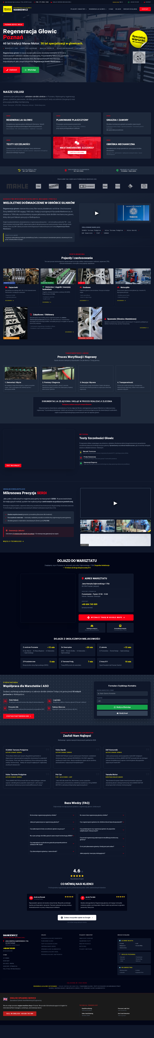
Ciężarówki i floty (85, 941)
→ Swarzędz (122, 957)
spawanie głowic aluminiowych (94, 988)
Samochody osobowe (86, 938)
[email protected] (7, 951)
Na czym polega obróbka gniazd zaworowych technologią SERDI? (52, 836)
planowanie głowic (86, 986)
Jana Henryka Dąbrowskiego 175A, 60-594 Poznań (17, 2)
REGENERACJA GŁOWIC (97, 9)
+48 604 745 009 (133, 2)
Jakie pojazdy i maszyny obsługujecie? (102, 853)
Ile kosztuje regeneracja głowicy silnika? (52, 815)
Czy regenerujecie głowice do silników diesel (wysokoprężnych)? (102, 822)
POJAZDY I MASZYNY (79, 9)
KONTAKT (147, 2)
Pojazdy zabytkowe (85, 949)
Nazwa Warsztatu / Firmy (105, 690)
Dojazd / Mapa (8, 963)
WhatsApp (30, 70)
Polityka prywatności (12, 969)
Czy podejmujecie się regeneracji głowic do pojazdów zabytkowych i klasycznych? (102, 830)
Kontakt (145, 9)
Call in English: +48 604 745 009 (19, 1013)
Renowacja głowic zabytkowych (51, 954)
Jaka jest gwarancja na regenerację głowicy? (52, 822)
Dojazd (118, 9)
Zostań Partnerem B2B (18, 716)
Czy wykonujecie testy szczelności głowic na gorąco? (52, 829)
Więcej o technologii (13, 541)
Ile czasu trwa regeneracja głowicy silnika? (102, 815)
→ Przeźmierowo (138, 957)
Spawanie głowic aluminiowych (51, 949)
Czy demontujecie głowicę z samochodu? (52, 851)
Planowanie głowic (47, 941)
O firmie (6, 958)
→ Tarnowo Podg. (138, 959)
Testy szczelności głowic (49, 943)
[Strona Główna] (17, 9)
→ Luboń (121, 961)
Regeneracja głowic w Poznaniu (45, 986)
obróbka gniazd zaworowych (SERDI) (67, 988)
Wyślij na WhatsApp (122, 707)
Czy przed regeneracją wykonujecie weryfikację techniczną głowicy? (102, 838)
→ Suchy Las (138, 961)
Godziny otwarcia (10, 966)
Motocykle (82, 946)
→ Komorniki (122, 959)
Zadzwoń (11, 70)
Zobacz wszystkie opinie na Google (77, 918)
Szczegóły (9, 300)
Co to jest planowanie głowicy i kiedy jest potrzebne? (102, 846)
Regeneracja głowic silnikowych (51, 938)
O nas (111, 9)
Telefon (99, 698)
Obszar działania (130, 9)
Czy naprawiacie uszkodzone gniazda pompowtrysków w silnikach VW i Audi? (52, 843)
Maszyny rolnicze (85, 943)
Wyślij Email (122, 713)
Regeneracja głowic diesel (49, 951)
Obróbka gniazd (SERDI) (48, 946)
